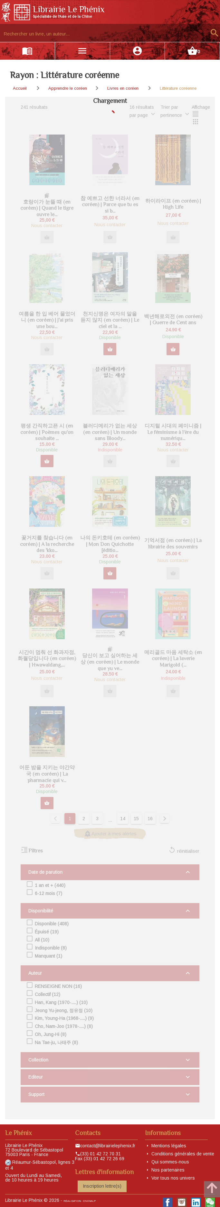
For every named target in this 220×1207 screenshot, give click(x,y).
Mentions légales (168, 1145)
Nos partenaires (168, 1169)
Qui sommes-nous (170, 1161)
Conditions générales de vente (182, 1153)
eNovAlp (89, 1201)
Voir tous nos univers (173, 1178)
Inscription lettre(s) (102, 1186)
